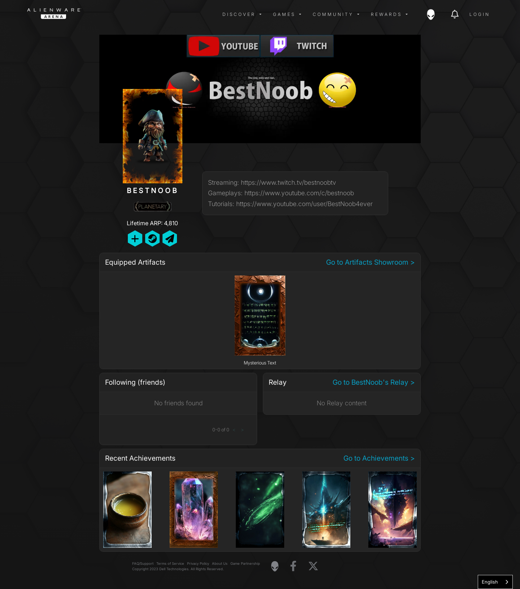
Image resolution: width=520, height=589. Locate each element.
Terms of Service (170, 563)
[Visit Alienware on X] (313, 566)
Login (479, 14)
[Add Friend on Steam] (152, 238)
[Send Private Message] (169, 238)
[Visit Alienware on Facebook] (293, 566)
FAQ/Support (142, 563)
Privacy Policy (198, 563)
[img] (142, 14)
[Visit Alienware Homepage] (274, 566)
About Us (220, 563)
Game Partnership (245, 563)
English (490, 582)
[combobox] (495, 582)
